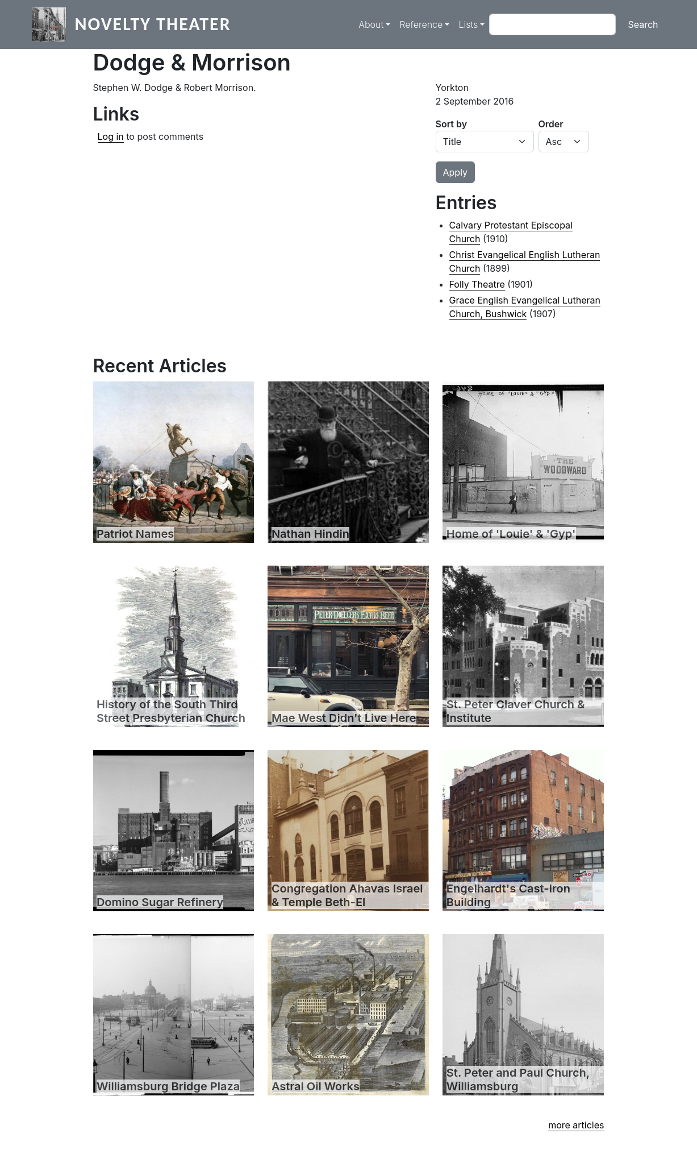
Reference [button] (421, 24)
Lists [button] (468, 24)
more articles (576, 1125)
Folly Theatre (477, 284)
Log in (111, 136)
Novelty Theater (153, 24)
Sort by (452, 124)
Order (551, 124)
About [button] (370, 24)
